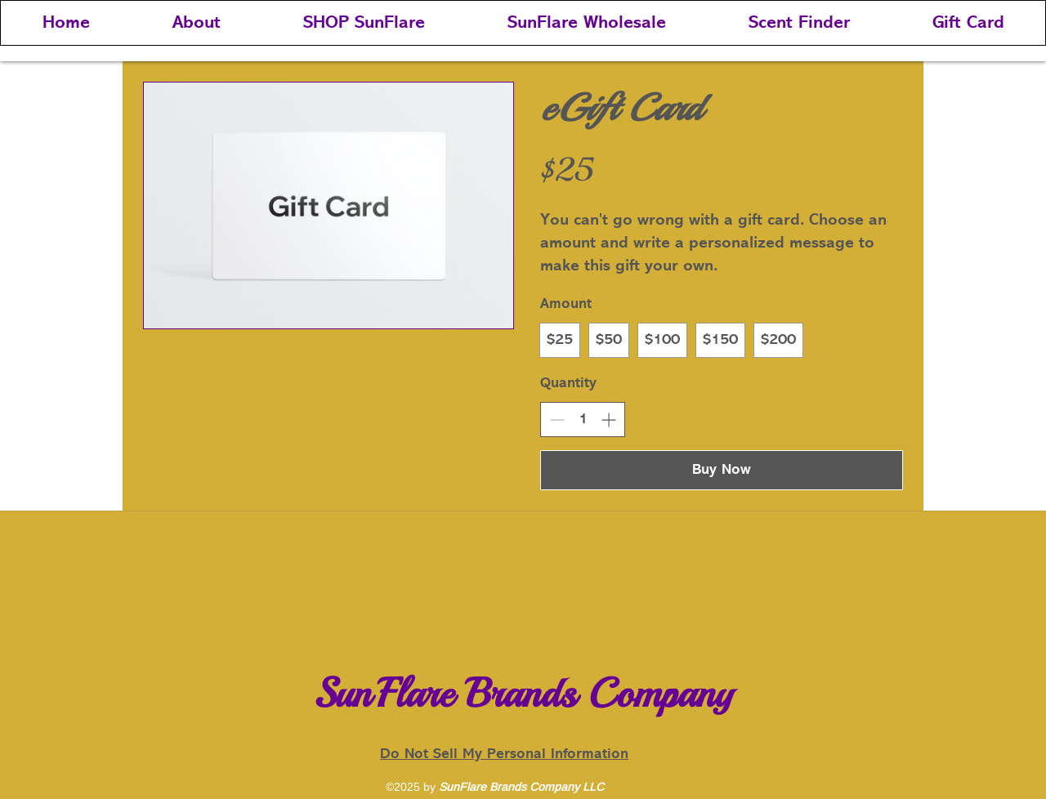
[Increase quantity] (608, 419)
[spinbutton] (582, 419)
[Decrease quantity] (557, 419)
